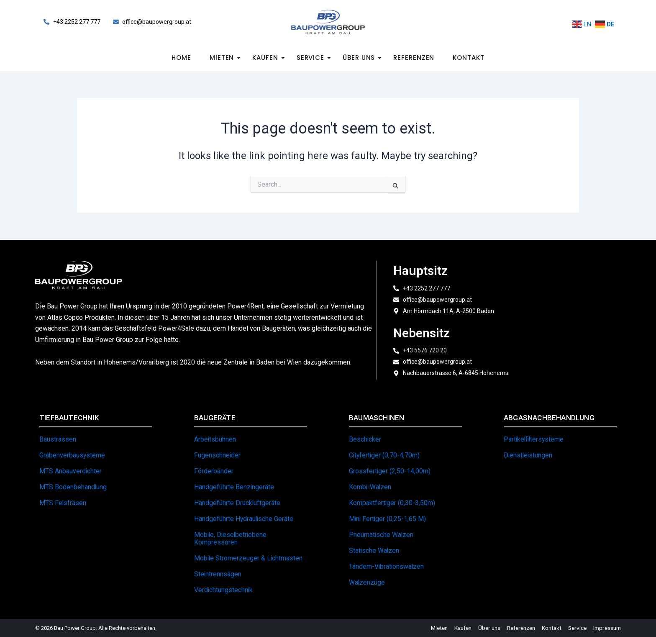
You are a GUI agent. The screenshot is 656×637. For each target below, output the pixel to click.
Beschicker (365, 439)
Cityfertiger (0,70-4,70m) (385, 455)
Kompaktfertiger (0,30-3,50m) (392, 503)
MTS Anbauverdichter (70, 471)
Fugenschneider (217, 455)
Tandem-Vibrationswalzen (387, 566)
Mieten (224, 57)
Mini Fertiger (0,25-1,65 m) (388, 519)
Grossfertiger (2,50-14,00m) (390, 471)
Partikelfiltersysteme (535, 439)
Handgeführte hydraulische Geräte (244, 519)
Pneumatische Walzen (381, 535)
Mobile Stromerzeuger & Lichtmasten (249, 558)
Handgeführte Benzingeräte (234, 487)
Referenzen (413, 57)
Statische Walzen (374, 551)
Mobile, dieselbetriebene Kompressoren (231, 538)
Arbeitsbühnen (215, 439)
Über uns (361, 57)
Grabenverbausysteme (72, 455)
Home (181, 57)
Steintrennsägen (218, 574)
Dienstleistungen (529, 455)
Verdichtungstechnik (224, 590)
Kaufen (267, 57)
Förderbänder (213, 471)
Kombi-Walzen (370, 487)
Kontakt (468, 57)
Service (313, 57)
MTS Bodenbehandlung (73, 487)
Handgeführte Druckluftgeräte (237, 503)
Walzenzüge (367, 582)
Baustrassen (57, 439)
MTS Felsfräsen (63, 503)
